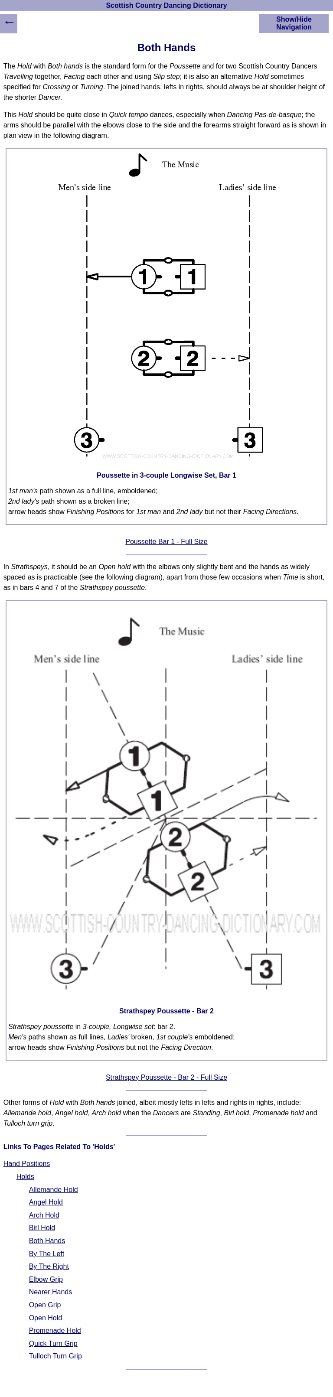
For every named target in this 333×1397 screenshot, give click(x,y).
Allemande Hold (53, 1189)
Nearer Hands (50, 1292)
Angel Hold (46, 1202)
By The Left (47, 1253)
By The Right (49, 1266)
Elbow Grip (46, 1279)
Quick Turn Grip (53, 1343)
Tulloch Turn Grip (55, 1356)
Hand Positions (26, 1163)
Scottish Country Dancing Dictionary (166, 5)
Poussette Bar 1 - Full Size (166, 541)
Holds (25, 1176)
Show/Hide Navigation (294, 23)
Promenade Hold (55, 1330)
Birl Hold (42, 1227)
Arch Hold (44, 1215)
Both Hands (47, 1240)
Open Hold (45, 1318)
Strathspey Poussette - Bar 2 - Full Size (166, 1077)
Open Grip (45, 1305)
